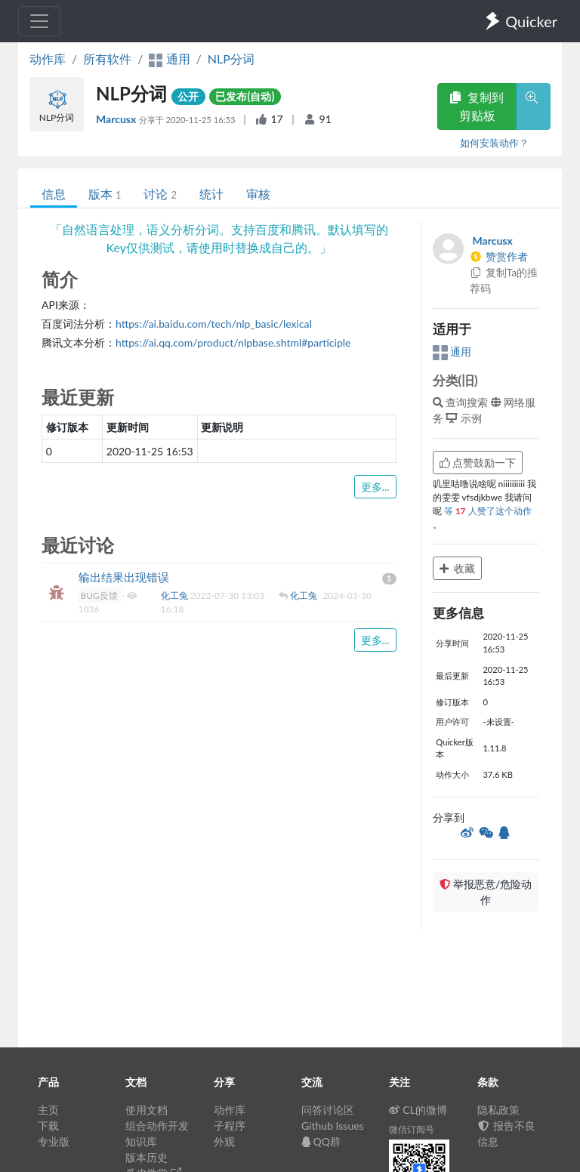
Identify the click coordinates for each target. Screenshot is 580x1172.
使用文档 (146, 1109)
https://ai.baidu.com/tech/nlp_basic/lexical (214, 323)
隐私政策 (498, 1109)
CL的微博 (418, 1109)
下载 (48, 1125)
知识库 (141, 1141)
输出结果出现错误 (124, 577)
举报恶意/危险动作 (486, 891)
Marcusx (117, 119)
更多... (375, 486)
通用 (452, 351)
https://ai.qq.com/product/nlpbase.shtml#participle (233, 342)
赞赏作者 (499, 256)
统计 (211, 194)
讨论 (159, 194)
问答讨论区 (327, 1109)
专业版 (53, 1141)
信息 (54, 194)
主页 (48, 1109)
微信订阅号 (411, 1129)
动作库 (47, 58)
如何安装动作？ (494, 143)
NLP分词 (231, 58)
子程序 (229, 1125)
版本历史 (146, 1157)
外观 (224, 1141)
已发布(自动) (244, 96)
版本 (104, 194)
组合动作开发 (157, 1125)
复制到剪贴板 (476, 106)
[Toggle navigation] (39, 21)
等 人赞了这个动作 (488, 511)
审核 (258, 194)
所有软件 (107, 58)
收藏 (458, 568)
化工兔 (175, 595)
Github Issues (332, 1125)
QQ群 (321, 1141)
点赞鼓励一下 (478, 462)
